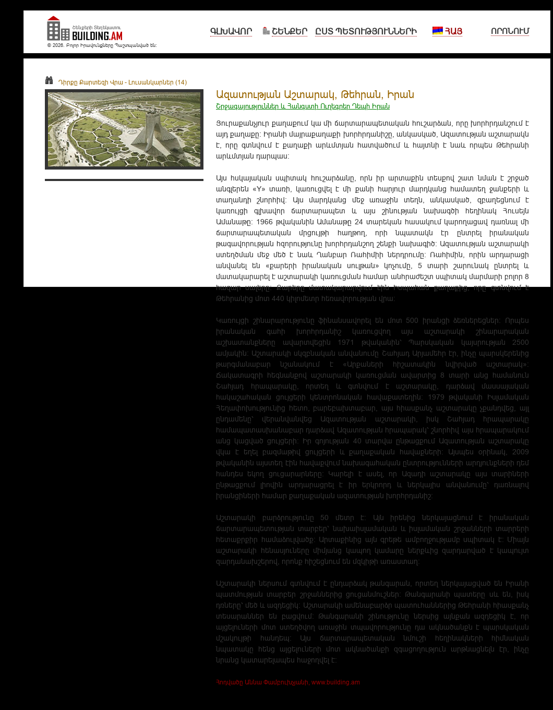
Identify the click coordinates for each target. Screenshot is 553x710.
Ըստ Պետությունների (366, 31)
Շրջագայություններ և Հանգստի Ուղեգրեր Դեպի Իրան (303, 106)
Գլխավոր (231, 31)
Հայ (447, 31)
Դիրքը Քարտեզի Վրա (84, 82)
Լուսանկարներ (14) (157, 82)
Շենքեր (289, 31)
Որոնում (510, 31)
